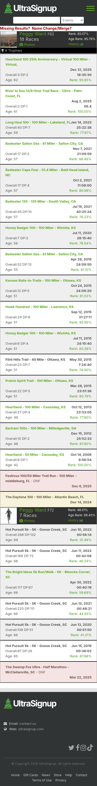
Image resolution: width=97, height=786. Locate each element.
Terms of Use (42, 780)
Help (68, 775)
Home (15, 775)
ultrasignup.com (31, 729)
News (46, 775)
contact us (27, 723)
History (76, 44)
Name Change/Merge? (52, 28)
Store (58, 775)
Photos (27, 44)
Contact (81, 775)
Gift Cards (31, 775)
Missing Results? (15, 28)
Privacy (60, 780)
